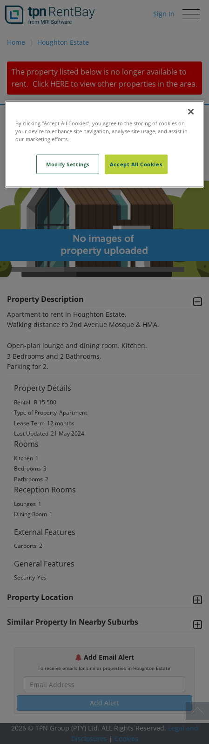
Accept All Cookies (136, 163)
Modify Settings (67, 163)
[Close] (191, 111)
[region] (104, 143)
